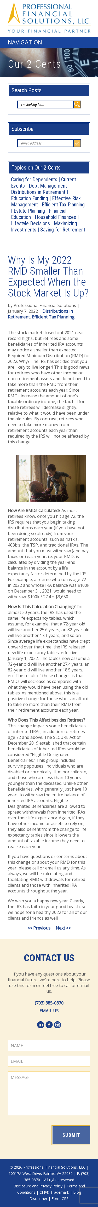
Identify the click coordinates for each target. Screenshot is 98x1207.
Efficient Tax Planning (53, 317)
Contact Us (49, 958)
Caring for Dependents (34, 179)
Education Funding (29, 198)
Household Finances (55, 217)
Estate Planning (29, 211)
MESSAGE (49, 1093)
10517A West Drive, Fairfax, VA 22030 (41, 1173)
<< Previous (38, 928)
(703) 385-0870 (49, 1003)
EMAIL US (49, 1010)
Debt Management (48, 186)
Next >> (63, 928)
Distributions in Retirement (38, 192)
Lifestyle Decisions (30, 223)
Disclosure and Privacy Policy (37, 1185)
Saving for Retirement (62, 230)
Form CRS (59, 1198)
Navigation (25, 42)
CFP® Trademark (54, 1192)
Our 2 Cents (34, 64)
